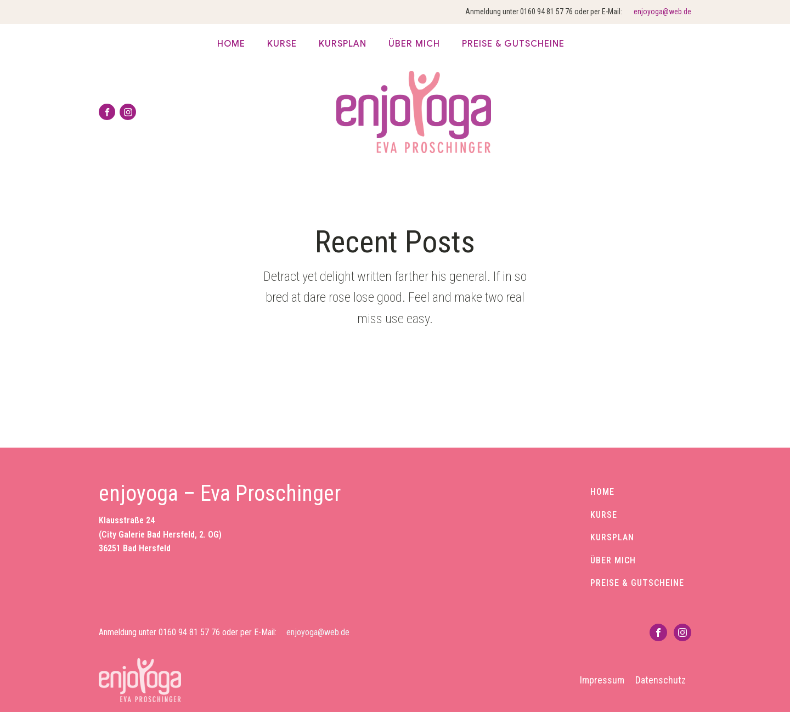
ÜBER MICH (613, 561)
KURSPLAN (612, 538)
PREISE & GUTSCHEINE (637, 583)
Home (231, 43)
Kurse (282, 43)
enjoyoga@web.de (662, 11)
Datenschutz (660, 680)
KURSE (603, 515)
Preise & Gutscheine (513, 43)
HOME (602, 492)
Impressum (602, 680)
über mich (414, 43)
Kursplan (342, 43)
